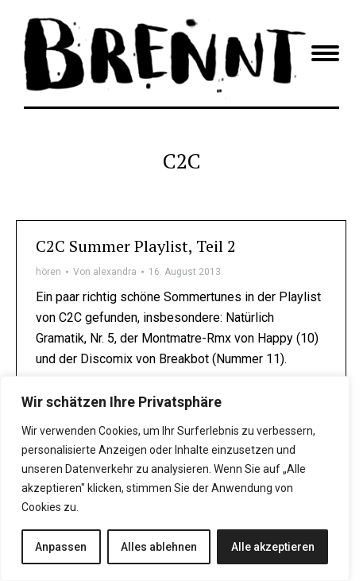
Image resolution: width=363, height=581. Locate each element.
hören (48, 271)
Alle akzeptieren (273, 546)
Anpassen (61, 546)
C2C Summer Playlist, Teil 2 (136, 246)
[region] (174, 478)
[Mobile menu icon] (325, 53)
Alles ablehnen (159, 546)
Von (105, 271)
